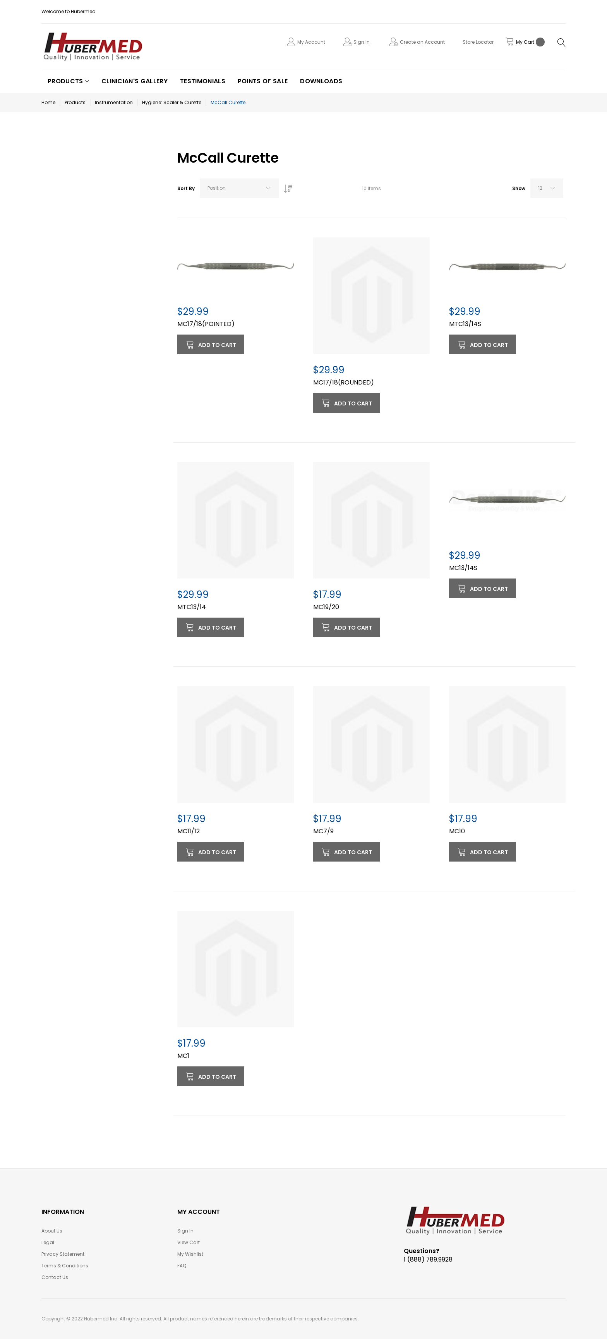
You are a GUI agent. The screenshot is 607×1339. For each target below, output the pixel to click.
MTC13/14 (191, 607)
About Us (51, 1230)
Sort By (186, 188)
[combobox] (239, 188)
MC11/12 (188, 831)
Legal (47, 1242)
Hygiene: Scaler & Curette (171, 102)
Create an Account (422, 42)
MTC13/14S (465, 323)
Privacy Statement (62, 1254)
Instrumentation (114, 102)
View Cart (188, 1242)
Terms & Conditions (64, 1265)
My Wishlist (190, 1254)
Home (48, 102)
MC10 (457, 831)
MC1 (183, 1055)
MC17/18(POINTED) (206, 323)
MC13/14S (463, 567)
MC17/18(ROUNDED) (343, 382)
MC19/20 (326, 607)
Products (75, 102)
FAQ (181, 1265)
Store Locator (478, 42)
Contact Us (54, 1277)
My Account (311, 42)
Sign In (361, 42)
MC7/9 (323, 831)
